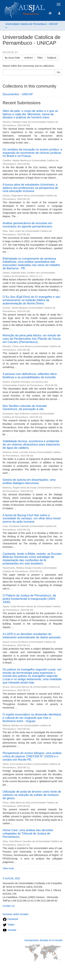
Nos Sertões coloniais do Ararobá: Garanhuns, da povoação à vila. (25, 407)
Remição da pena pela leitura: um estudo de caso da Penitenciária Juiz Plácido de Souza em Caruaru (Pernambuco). (32, 338)
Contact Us (9, 905)
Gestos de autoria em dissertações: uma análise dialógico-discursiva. (29, 481)
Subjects (51, 57)
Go (58, 72)
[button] (50, 13)
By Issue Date (12, 57)
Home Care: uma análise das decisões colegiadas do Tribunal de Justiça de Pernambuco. (28, 833)
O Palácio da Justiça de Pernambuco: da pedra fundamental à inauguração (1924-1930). (29, 599)
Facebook (10, 919)
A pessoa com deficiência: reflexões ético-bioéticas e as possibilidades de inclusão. (30, 375)
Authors (28, 57)
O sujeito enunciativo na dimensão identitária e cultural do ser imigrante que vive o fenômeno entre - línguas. (32, 718)
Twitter (9, 924)
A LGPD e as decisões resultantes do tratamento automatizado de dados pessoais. (32, 635)
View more (8, 868)
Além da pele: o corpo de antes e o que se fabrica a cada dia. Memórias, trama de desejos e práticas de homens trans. (30, 114)
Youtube (9, 930)
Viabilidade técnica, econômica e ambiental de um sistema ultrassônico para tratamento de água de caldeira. (31, 444)
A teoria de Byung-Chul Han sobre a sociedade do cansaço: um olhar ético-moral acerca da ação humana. (31, 518)
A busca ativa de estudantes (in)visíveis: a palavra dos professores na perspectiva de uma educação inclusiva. (30, 188)
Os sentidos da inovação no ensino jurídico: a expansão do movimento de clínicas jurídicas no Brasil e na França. (32, 153)
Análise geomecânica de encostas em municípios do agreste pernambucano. (28, 225)
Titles (40, 57)
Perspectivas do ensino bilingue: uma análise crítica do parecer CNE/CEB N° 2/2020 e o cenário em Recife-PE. (32, 756)
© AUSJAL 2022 (11, 878)
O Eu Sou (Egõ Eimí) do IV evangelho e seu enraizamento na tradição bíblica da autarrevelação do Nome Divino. (31, 300)
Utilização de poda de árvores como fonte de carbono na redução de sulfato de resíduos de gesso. (32, 795)
